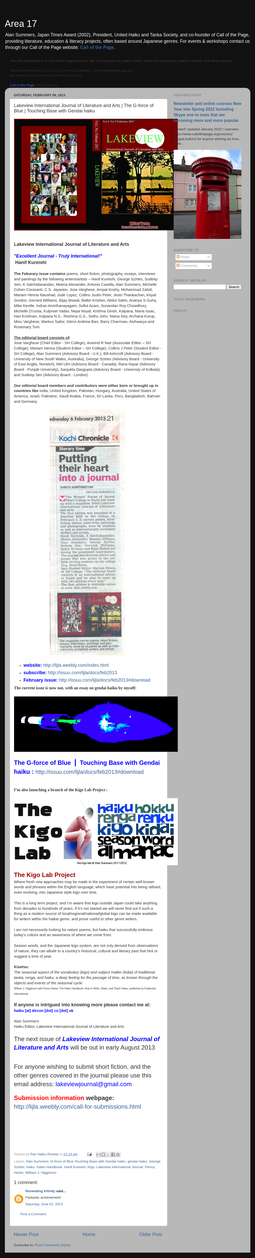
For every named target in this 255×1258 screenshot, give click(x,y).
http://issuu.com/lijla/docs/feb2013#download (104, 680)
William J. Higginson (41, 1173)
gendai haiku (137, 1161)
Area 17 (21, 23)
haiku (30, 1167)
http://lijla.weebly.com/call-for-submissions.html (77, 1106)
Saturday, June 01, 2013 (44, 1204)
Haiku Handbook (49, 1167)
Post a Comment (33, 1214)
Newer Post (26, 1234)
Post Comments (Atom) (53, 1245)
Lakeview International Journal (119, 1167)
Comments (186, 266)
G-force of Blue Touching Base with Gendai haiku (88, 1161)
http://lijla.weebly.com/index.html (76, 665)
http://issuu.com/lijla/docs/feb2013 (82, 672)
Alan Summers (37, 1161)
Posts (182, 257)
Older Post (150, 1234)
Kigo (90, 1167)
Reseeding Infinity (40, 1191)
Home (89, 1234)
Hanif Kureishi (74, 1167)
